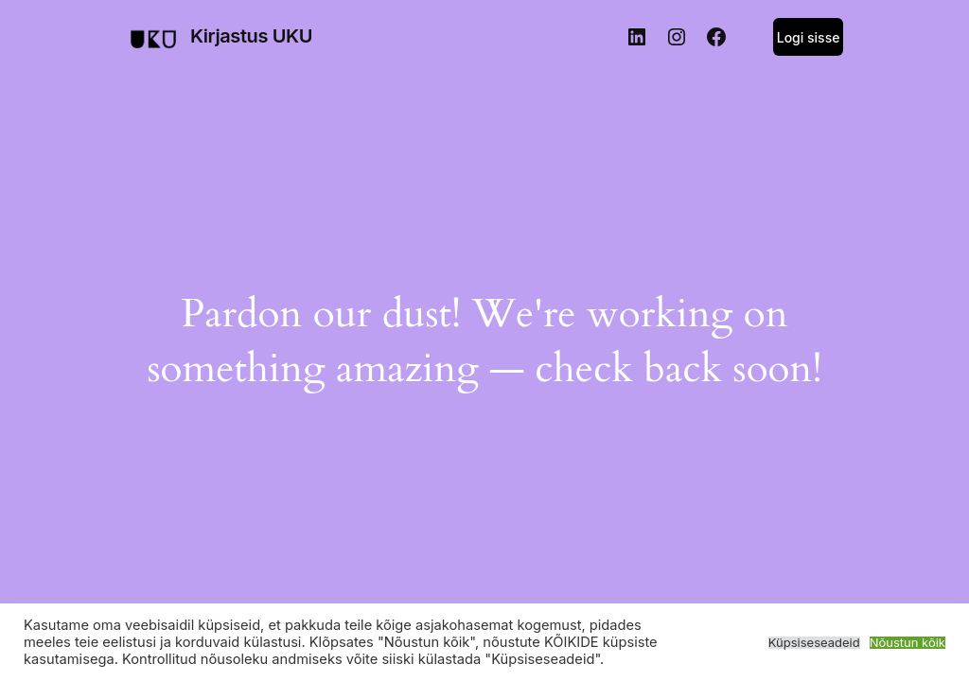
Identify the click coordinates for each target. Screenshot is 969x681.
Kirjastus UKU (251, 36)
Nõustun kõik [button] (907, 643)
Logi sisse (808, 37)
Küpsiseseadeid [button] (814, 643)
